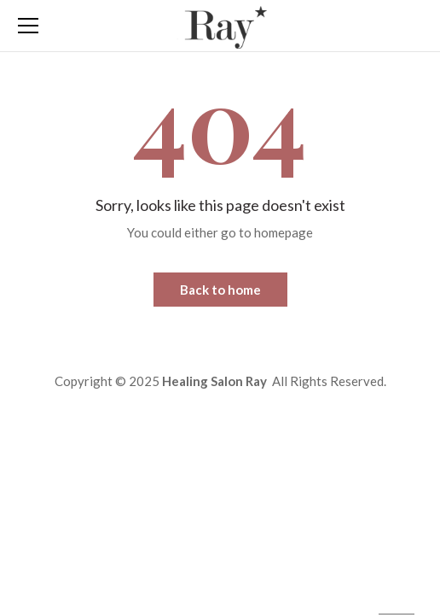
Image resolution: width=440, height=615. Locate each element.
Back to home (220, 289)
